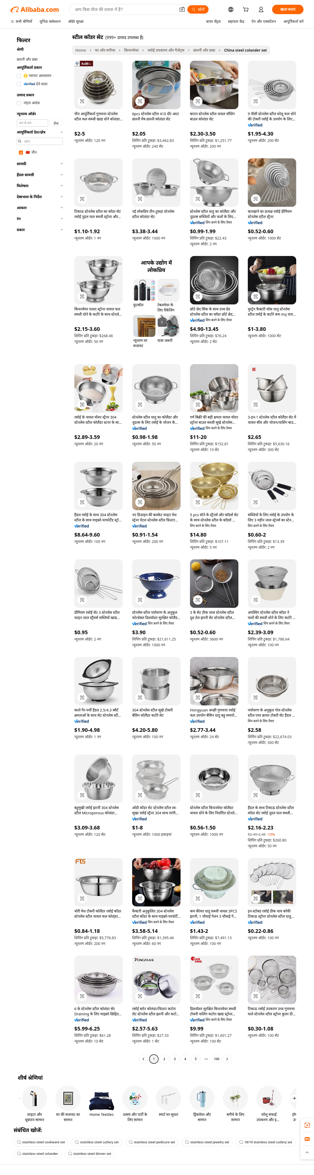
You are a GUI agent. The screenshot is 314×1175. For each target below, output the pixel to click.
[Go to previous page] (143, 1059)
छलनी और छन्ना (204, 50)
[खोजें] (198, 9)
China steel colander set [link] (245, 50)
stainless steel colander (37, 1153)
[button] (182, 9)
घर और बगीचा (105, 50)
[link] (307, 1125)
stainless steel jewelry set (207, 1142)
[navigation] (40, 548)
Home (80, 50)
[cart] (247, 10)
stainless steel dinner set (89, 1153)
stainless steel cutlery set (97, 1142)
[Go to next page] (227, 1059)
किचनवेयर (131, 50)
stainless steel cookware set (41, 1142)
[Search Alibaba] (125, 9)
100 (217, 1059)
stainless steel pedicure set (152, 1142)
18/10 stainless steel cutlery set (265, 1142)
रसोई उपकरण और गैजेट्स (166, 50)
